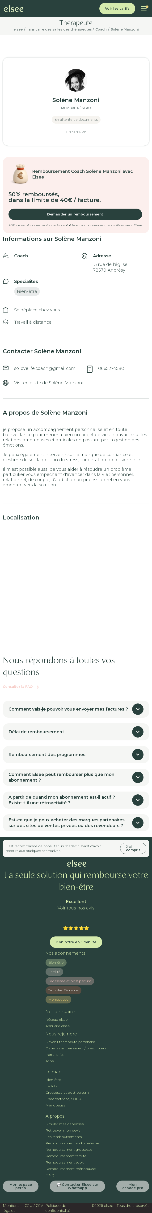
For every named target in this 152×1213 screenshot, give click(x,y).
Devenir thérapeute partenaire (70, 1042)
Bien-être (56, 962)
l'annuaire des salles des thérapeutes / (60, 29)
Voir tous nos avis (76, 908)
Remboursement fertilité (66, 1156)
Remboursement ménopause (71, 1169)
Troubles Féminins (63, 990)
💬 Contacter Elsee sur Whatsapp (77, 1186)
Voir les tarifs (117, 8)
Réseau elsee (57, 1019)
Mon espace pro (132, 1186)
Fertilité (54, 972)
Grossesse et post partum (69, 981)
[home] (13, 8)
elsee (18, 29)
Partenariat (54, 1054)
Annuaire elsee (58, 1026)
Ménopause (58, 999)
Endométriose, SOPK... (64, 1099)
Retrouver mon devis (63, 1130)
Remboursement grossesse (69, 1149)
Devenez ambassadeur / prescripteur (76, 1048)
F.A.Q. (50, 1175)
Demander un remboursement (75, 214)
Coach (101, 29)
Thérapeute (76, 23)
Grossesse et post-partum (67, 1092)
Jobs (50, 1061)
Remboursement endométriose (72, 1143)
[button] (144, 8)
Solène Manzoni (125, 29)
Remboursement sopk (65, 1162)
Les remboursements (64, 1137)
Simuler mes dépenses (65, 1124)
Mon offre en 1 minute (76, 942)
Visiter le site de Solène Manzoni (48, 382)
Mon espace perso (20, 1186)
